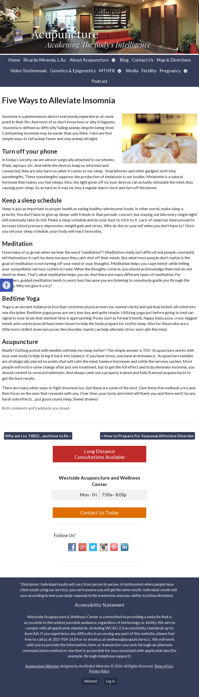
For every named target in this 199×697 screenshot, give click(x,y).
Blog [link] (124, 60)
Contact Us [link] (143, 60)
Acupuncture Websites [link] (42, 666)
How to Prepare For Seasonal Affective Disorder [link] (147, 435)
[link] (6, 285)
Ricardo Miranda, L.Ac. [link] (45, 60)
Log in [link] (110, 681)
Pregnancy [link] (170, 70)
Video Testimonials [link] (28, 70)
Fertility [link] (148, 70)
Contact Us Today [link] (99, 512)
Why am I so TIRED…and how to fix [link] (38, 435)
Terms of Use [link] (163, 666)
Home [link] (14, 60)
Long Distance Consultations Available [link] (99, 454)
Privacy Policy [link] (99, 671)
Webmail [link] (90, 681)
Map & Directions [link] (173, 60)
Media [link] (132, 70)
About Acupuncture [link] (89, 60)
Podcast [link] (100, 81)
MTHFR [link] (107, 70)
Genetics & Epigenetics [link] (73, 70)
